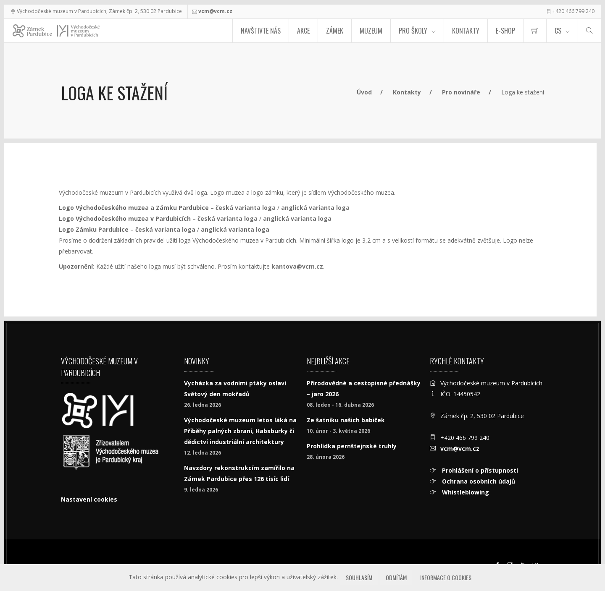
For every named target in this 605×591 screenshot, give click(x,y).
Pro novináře (461, 92)
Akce (303, 31)
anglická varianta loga (315, 208)
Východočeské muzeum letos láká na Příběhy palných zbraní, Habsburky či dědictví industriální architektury (240, 431)
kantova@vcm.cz (297, 266)
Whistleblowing (464, 492)
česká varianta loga (246, 208)
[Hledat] (589, 31)
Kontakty (465, 31)
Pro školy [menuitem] (413, 31)
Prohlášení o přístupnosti (479, 470)
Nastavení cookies (89, 499)
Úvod (364, 92)
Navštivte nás (261, 31)
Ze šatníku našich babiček (346, 420)
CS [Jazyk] (558, 31)
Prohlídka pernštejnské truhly (352, 446)
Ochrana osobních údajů (477, 481)
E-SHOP (505, 31)
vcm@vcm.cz (215, 11)
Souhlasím (359, 577)
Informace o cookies (445, 577)
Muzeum (371, 31)
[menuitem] (534, 31)
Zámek (334, 31)
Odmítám (396, 577)
